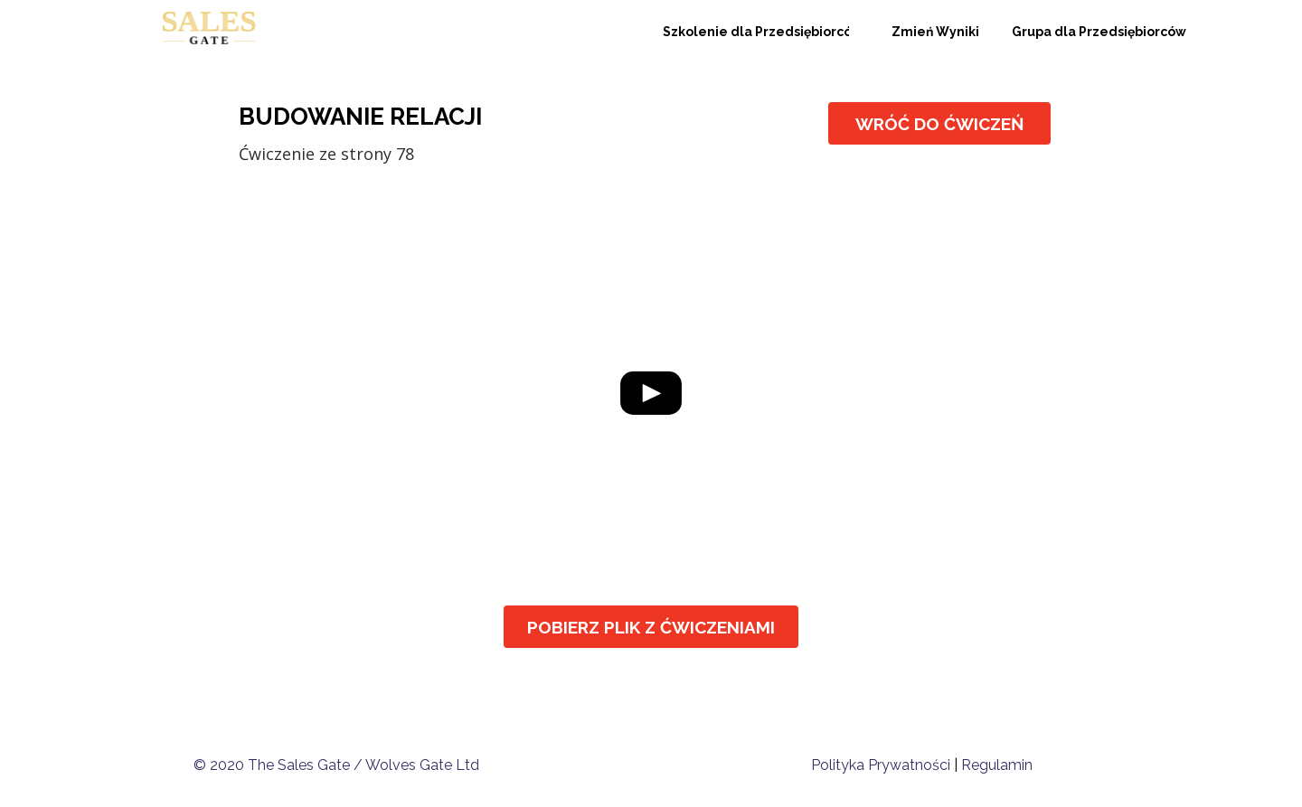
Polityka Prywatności (880, 765)
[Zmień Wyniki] (935, 31)
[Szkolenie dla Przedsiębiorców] (756, 31)
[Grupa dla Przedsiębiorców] (1098, 31)
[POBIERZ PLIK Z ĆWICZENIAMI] (651, 626)
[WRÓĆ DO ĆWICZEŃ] (939, 123)
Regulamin (997, 765)
